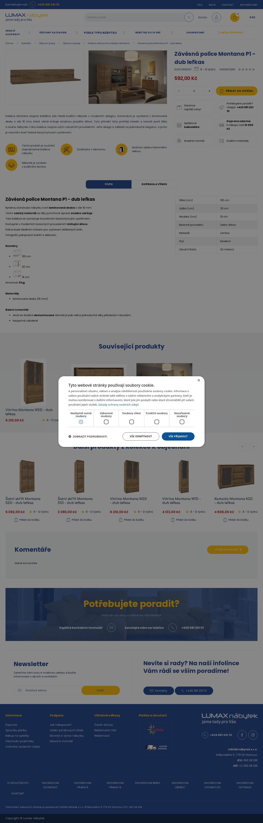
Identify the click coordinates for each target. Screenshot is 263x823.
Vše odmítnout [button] (141, 436)
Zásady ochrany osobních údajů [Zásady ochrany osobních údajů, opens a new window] (118, 404)
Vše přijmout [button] (178, 436)
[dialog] (131, 411)
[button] (87, 436)
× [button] (198, 380)
